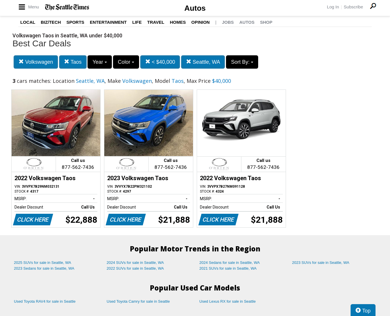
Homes (178, 22)
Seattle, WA (203, 62)
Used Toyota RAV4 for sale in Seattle (45, 301)
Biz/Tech (51, 22)
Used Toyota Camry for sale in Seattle (138, 301)
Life (137, 22)
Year (99, 62)
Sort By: (242, 62)
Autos (195, 8)
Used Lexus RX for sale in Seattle (227, 301)
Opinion (200, 22)
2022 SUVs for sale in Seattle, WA (135, 268)
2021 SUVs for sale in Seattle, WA (228, 268)
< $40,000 (160, 62)
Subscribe (353, 6)
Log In (333, 6)
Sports (75, 22)
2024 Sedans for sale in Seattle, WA (229, 262)
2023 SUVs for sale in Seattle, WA (320, 262)
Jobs (228, 22)
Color (126, 62)
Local (27, 22)
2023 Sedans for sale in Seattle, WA (44, 268)
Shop (266, 22)
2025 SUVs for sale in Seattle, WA (42, 262)
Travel (155, 22)
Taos (73, 62)
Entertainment (108, 22)
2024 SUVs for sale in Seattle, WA (135, 262)
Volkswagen (36, 62)
